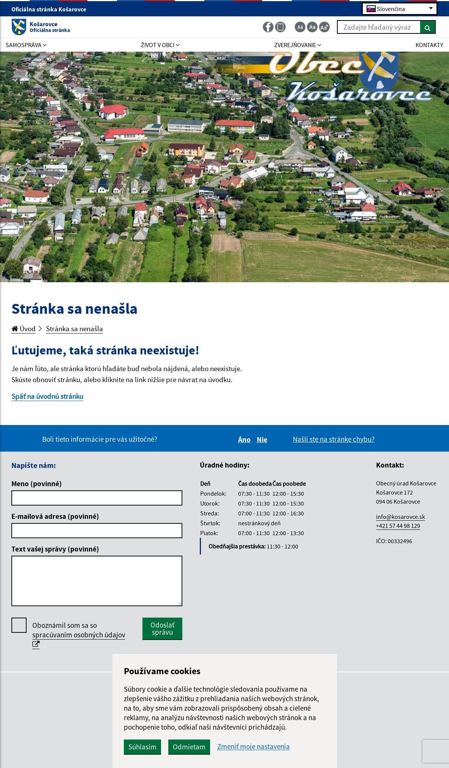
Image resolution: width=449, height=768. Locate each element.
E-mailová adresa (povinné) (55, 516)
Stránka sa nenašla (74, 328)
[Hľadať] (428, 27)
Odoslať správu (162, 628)
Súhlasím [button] (142, 746)
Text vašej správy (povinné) (55, 548)
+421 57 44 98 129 (398, 525)
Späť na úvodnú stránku (47, 396)
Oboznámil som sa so (78, 635)
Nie (263, 439)
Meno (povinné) (36, 483)
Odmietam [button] (189, 746)
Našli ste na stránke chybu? (334, 439)
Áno (245, 439)
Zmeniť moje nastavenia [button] (253, 746)
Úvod (23, 328)
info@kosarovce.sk (400, 516)
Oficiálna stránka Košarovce (52, 9)
